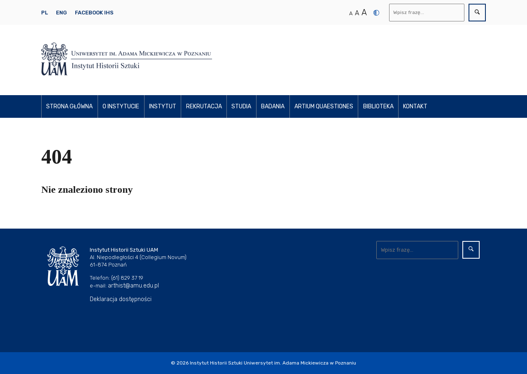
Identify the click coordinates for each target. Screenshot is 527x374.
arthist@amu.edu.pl (133, 285)
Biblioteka (378, 106)
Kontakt (415, 106)
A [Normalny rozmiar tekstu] (350, 13)
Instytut (162, 106)
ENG (61, 12)
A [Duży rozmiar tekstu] (364, 12)
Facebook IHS (94, 12)
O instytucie (121, 106)
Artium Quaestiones (323, 106)
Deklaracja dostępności (121, 299)
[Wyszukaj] (427, 13)
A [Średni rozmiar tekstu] (357, 13)
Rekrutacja (204, 106)
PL (44, 12)
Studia (241, 106)
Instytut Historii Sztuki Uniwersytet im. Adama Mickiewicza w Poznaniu (273, 363)
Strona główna (69, 106)
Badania (272, 106)
